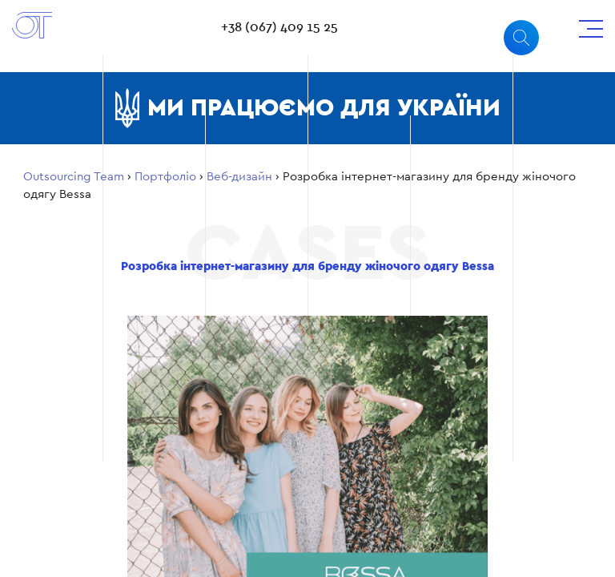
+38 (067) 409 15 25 (279, 27)
